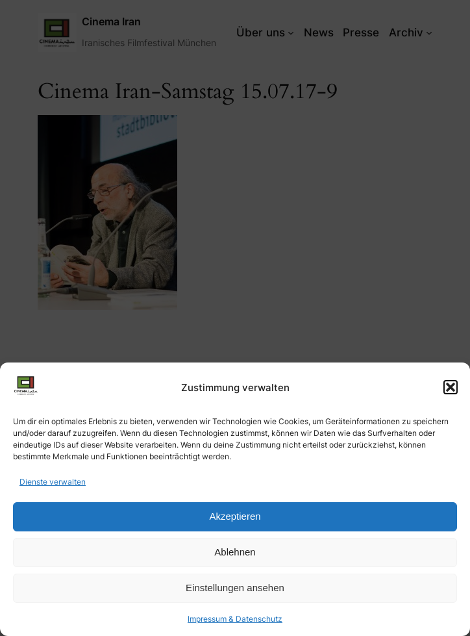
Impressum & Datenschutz (235, 619)
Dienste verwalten (52, 482)
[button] (450, 387)
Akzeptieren (234, 516)
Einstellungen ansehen (235, 587)
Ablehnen (234, 551)
